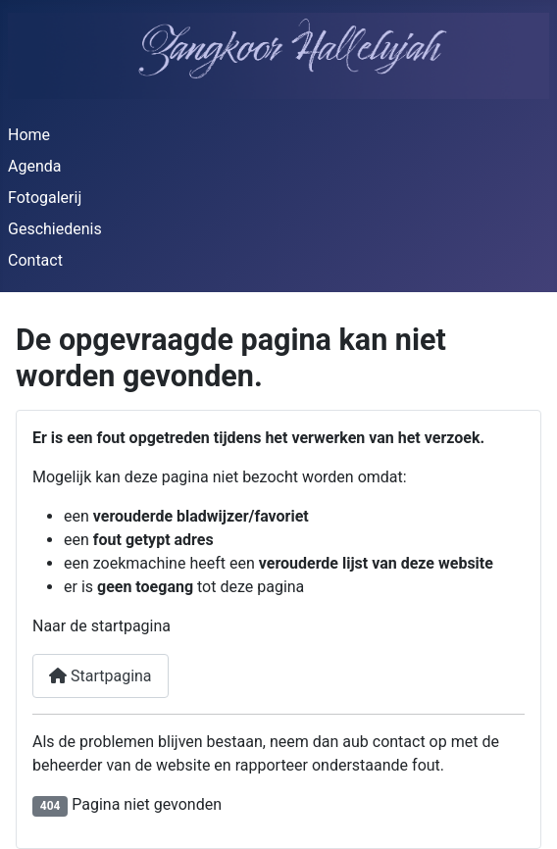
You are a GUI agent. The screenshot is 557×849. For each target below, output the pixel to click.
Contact (35, 260)
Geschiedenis (55, 229)
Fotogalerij (44, 197)
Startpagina (100, 676)
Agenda (34, 166)
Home (29, 134)
